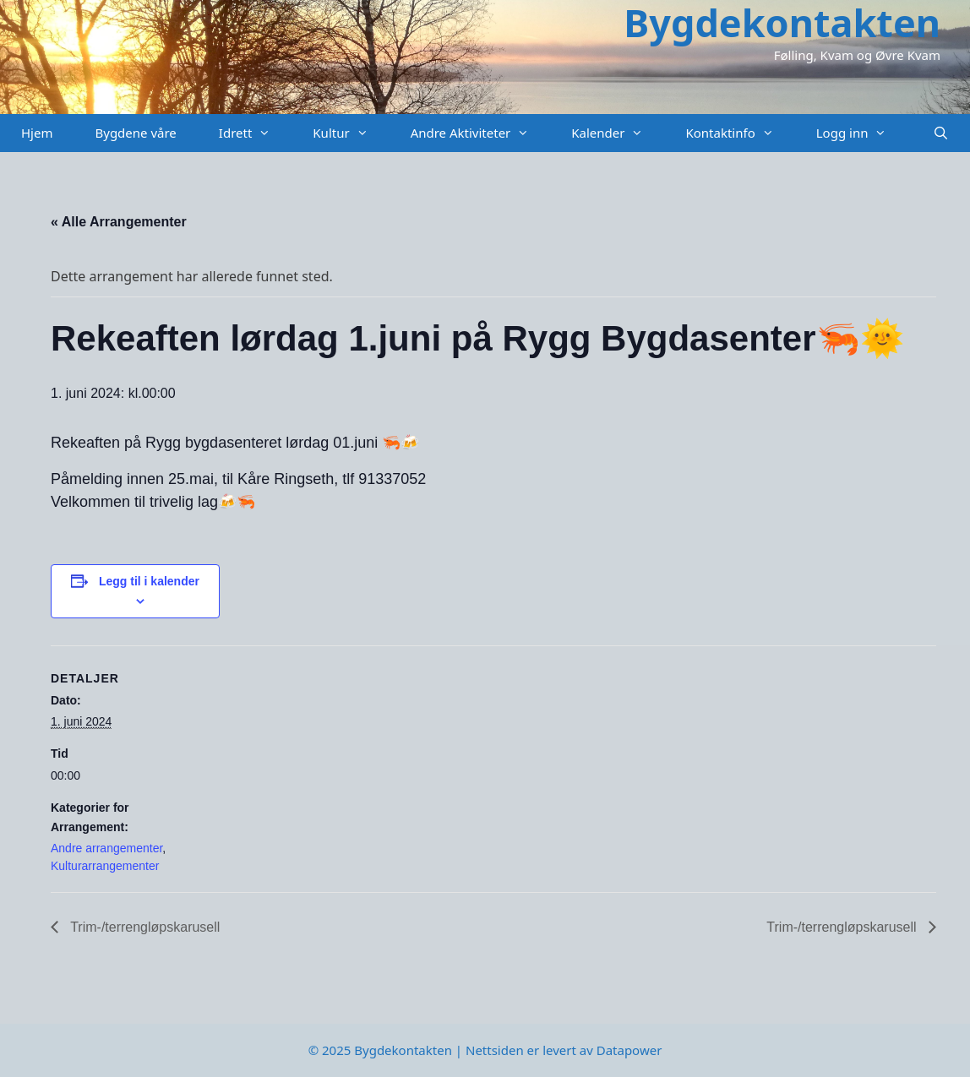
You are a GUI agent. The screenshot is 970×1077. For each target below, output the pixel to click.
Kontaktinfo (739, 133)
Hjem (36, 132)
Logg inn (862, 133)
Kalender (617, 133)
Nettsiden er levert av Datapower (564, 1050)
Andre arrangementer (106, 848)
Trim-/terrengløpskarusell (143, 927)
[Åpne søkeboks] (941, 133)
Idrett (255, 133)
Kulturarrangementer (105, 866)
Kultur (351, 133)
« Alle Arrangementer (119, 222)
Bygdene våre (135, 132)
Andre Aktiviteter (481, 133)
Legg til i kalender (149, 581)
